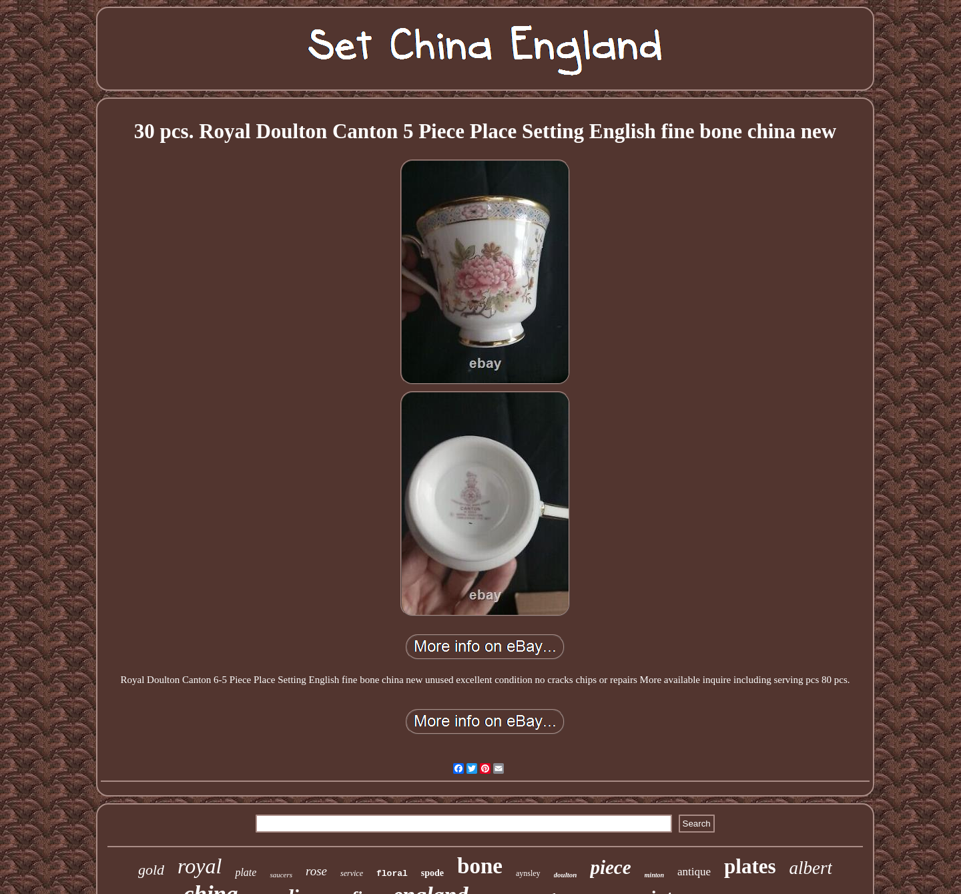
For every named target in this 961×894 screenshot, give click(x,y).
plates (750, 866)
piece (610, 867)
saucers (281, 875)
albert (811, 868)
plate (245, 872)
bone (480, 866)
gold (151, 869)
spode (432, 873)
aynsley (528, 873)
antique (694, 871)
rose (316, 871)
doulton (565, 875)
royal (200, 866)
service (351, 873)
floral (392, 874)
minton (654, 875)
